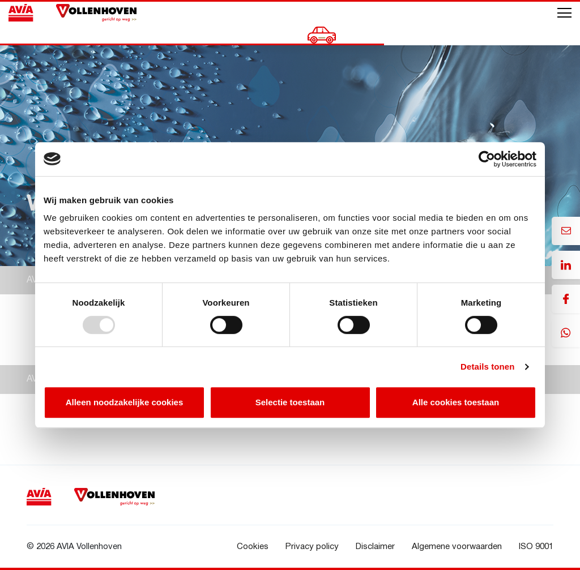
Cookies (252, 546)
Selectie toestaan (290, 402)
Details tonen (487, 366)
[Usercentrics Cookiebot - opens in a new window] (486, 159)
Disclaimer (375, 546)
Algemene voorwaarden (457, 546)
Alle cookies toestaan (455, 402)
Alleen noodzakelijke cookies (125, 402)
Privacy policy (312, 546)
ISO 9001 (536, 546)
